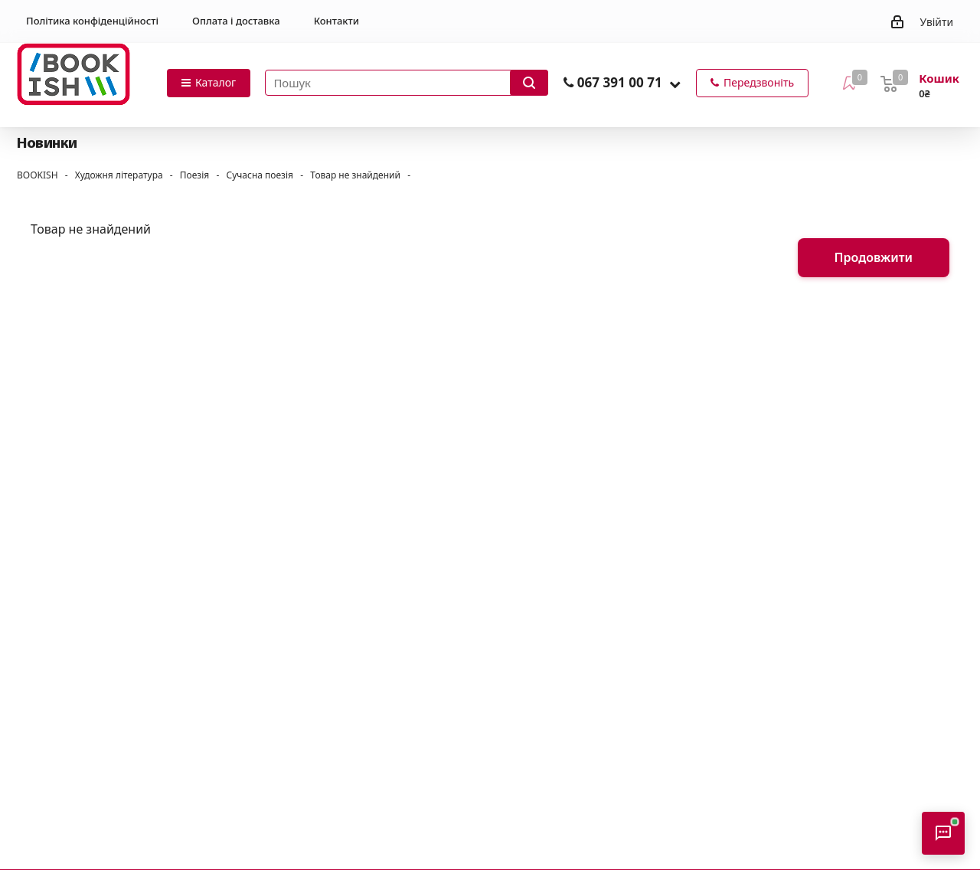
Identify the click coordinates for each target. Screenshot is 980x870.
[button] (675, 84)
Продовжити (874, 257)
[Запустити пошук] (529, 83)
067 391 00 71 (619, 82)
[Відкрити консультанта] (943, 833)
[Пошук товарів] (406, 83)
